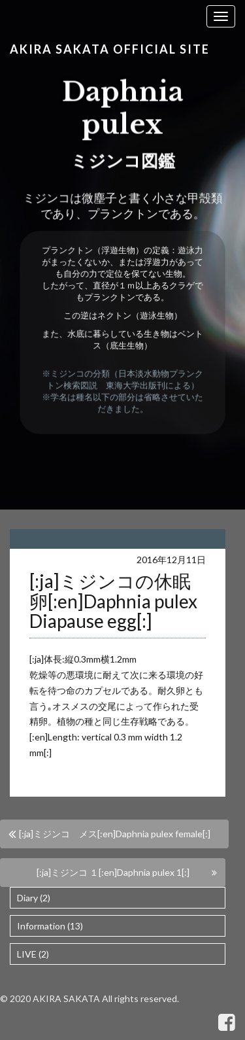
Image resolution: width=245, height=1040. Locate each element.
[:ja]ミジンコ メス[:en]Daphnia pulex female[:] (114, 833)
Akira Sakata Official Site (110, 49)
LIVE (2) (33, 954)
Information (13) (50, 925)
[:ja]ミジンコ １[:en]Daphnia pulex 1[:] (113, 872)
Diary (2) (33, 897)
